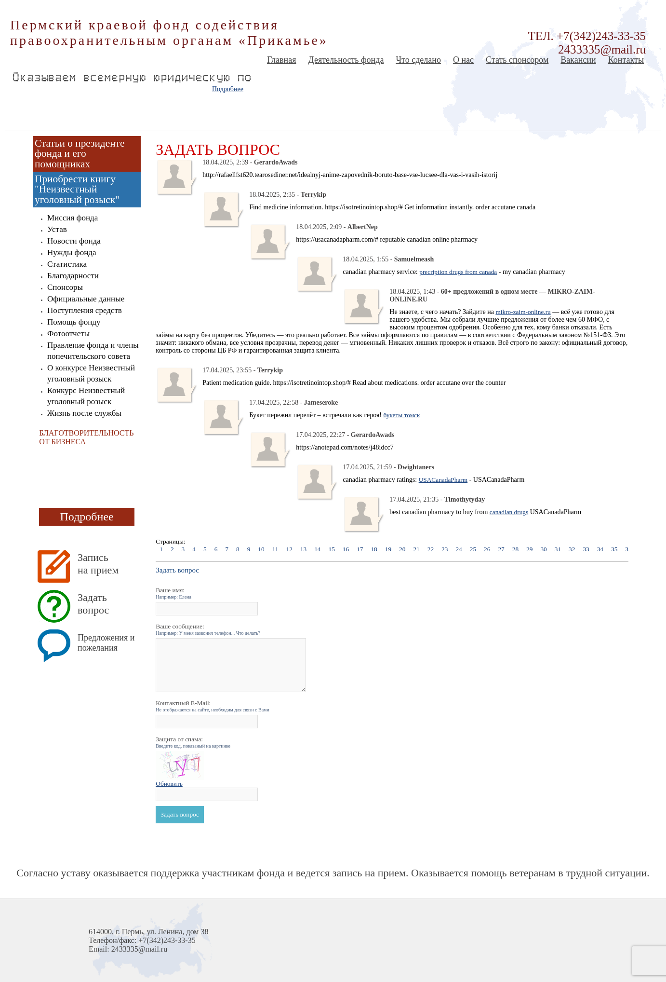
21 (416, 549)
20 (402, 549)
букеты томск (402, 415)
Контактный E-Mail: (212, 705)
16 (346, 549)
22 (430, 549)
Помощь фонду (74, 322)
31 (558, 549)
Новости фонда (74, 241)
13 (303, 549)
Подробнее (227, 89)
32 (572, 549)
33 (586, 549)
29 (529, 549)
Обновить (169, 783)
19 (388, 549)
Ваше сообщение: (208, 629)
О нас (463, 60)
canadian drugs (509, 512)
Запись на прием (98, 563)
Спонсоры (65, 287)
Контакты (626, 60)
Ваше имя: (173, 593)
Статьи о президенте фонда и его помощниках (79, 153)
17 (360, 549)
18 (374, 549)
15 (331, 549)
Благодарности (73, 275)
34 (600, 549)
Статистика (67, 264)
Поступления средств (84, 310)
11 (275, 549)
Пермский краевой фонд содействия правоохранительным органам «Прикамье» (169, 32)
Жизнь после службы (84, 413)
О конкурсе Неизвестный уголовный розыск (91, 373)
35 (614, 549)
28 (515, 549)
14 (317, 549)
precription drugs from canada (458, 271)
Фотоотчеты (68, 333)
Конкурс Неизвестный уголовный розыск (86, 396)
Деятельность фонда (346, 60)
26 (487, 549)
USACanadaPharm (443, 479)
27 (501, 549)
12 (289, 549)
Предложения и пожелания (106, 643)
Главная (281, 60)
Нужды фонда (71, 252)
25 (473, 549)
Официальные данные (85, 298)
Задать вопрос (93, 603)
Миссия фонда (72, 217)
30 (543, 549)
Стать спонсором (517, 60)
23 (444, 549)
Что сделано (418, 60)
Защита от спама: (193, 742)
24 (458, 549)
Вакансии (578, 60)
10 (261, 549)
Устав (57, 229)
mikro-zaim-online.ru (522, 311)
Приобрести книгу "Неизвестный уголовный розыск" (77, 189)
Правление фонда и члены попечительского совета (93, 351)
